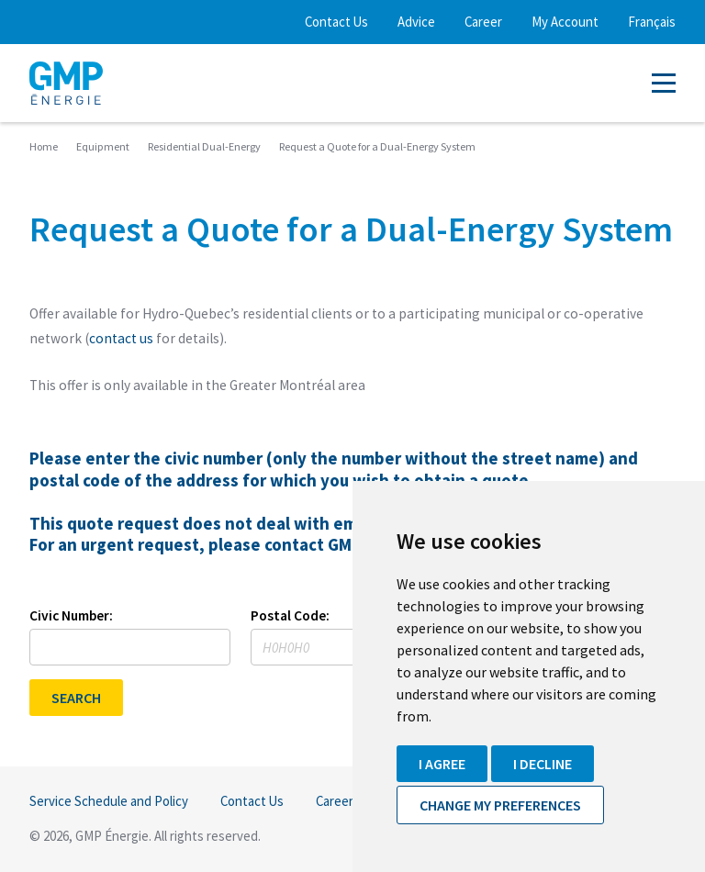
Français (652, 21)
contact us (121, 338)
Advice (416, 21)
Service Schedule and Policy (108, 801)
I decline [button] (542, 764)
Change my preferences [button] (500, 805)
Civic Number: (71, 615)
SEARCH (76, 697)
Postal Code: (290, 615)
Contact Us (336, 21)
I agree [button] (442, 764)
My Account (565, 21)
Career (483, 21)
